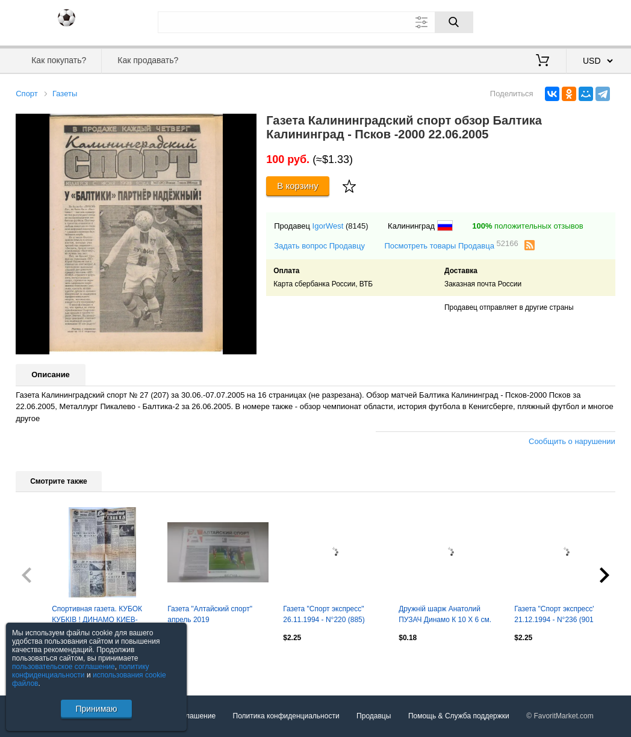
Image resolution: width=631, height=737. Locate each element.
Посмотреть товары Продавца (451, 245)
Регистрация (590, 21)
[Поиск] (454, 22)
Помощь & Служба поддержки (458, 716)
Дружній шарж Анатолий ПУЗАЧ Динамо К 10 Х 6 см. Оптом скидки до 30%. (445, 615)
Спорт (27, 93)
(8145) (357, 225)
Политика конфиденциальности (286, 716)
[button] (245, 124)
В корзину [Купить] (298, 185)
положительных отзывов (527, 225)
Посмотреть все (42, 663)
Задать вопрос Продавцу (319, 245)
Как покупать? (58, 60)
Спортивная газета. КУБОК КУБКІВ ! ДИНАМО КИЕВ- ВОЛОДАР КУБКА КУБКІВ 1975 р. (97, 615)
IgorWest (328, 225)
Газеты (64, 93)
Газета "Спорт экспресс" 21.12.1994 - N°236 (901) (555, 614)
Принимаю (96, 709)
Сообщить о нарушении (572, 441)
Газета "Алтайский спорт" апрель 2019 (209, 614)
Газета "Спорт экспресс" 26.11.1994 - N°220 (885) (324, 614)
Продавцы (373, 716)
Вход (545, 21)
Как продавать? (147, 60)
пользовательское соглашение (63, 666)
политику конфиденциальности (80, 670)
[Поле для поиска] (315, 22)
